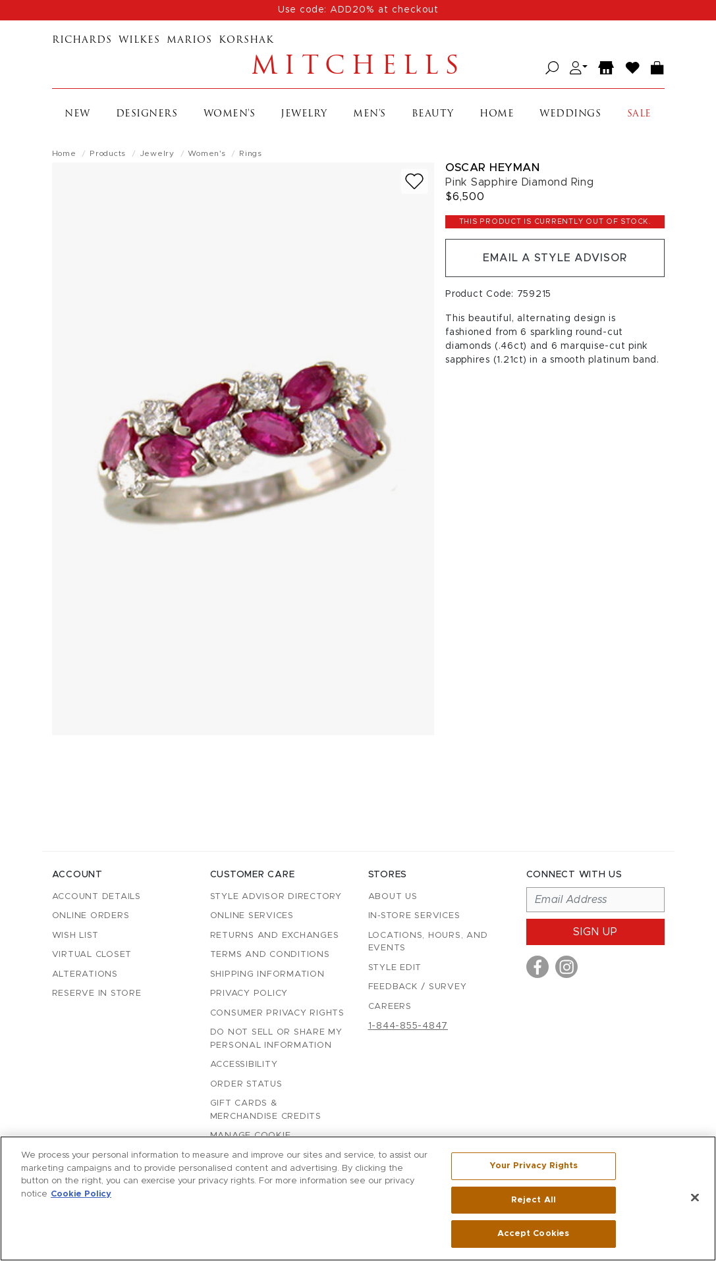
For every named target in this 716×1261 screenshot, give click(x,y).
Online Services (252, 916)
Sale (639, 114)
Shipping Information (267, 974)
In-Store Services (414, 916)
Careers (390, 1006)
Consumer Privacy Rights (277, 1013)
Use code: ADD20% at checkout (358, 9)
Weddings (570, 114)
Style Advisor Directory (276, 896)
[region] (358, 1198)
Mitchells (358, 67)
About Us (393, 896)
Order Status (246, 1084)
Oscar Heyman (492, 167)
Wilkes (139, 40)
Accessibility (244, 1064)
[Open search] (552, 68)
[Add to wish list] (414, 181)
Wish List (75, 935)
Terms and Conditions (270, 954)
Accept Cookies (533, 1233)
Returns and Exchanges (274, 935)
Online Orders (91, 916)
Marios (189, 40)
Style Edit (395, 968)
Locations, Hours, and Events (428, 942)
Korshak (246, 40)
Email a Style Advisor (555, 258)
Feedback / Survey (417, 987)
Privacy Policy (249, 993)
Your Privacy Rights (533, 1166)
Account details (96, 896)
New (77, 114)
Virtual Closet (92, 954)
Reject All (533, 1200)
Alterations (85, 974)
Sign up (595, 932)
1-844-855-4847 (408, 1026)
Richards (82, 40)
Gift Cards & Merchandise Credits (265, 1110)
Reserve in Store (97, 993)
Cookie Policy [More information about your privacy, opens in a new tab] (81, 1194)
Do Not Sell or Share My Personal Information (276, 1039)
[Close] (694, 1197)
